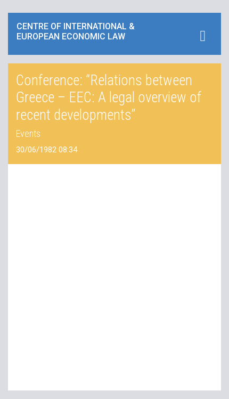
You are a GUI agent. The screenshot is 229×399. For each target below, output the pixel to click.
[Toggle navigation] (202, 36)
